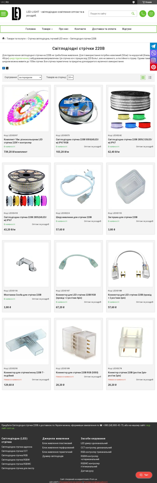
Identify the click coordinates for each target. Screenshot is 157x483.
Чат (144, 475)
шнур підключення (19, 58)
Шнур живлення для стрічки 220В (74, 217)
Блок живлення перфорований (58, 447)
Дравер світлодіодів (52, 456)
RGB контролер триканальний (96, 452)
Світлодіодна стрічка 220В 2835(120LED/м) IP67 (130, 141)
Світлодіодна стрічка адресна (17, 447)
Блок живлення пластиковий (57, 443)
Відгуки (126, 28)
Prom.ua (93, 479)
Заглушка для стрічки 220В (122, 217)
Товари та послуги (16, 38)
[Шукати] (133, 14)
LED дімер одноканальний (94, 443)
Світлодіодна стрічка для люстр (18, 468)
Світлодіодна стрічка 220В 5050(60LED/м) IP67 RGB (77, 141)
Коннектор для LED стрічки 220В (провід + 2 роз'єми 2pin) (130, 296)
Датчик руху (87, 471)
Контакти (80, 28)
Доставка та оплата (104, 28)
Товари (46, 28)
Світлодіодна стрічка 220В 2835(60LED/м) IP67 (25, 219)
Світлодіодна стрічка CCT (15, 451)
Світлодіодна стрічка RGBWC (16, 464)
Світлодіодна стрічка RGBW (16, 459)
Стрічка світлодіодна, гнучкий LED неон (48, 38)
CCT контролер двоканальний (96, 447)
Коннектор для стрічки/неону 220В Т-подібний (24, 374)
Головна (31, 28)
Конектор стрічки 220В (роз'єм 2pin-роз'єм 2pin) (127, 374)
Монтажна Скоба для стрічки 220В (22, 295)
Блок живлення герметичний (57, 452)
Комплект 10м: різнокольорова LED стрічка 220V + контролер (23, 141)
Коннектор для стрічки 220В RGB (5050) (77, 372)
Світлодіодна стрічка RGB (15, 455)
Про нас (63, 28)
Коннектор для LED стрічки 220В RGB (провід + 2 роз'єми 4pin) (76, 296)
